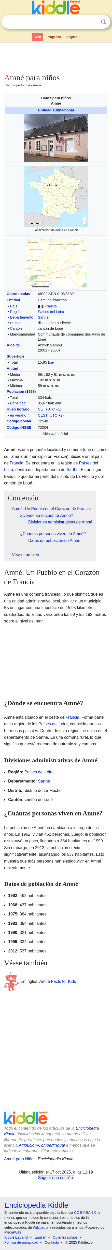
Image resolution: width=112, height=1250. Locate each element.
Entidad (13, 300)
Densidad (17, 403)
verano (20, 415)
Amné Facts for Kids (57, 981)
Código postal (19, 421)
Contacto (52, 1242)
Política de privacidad (21, 1242)
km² (51, 362)
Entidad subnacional (56, 110)
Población (15, 391)
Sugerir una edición (55, 1178)
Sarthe (43, 317)
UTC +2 (56, 415)
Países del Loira (51, 312)
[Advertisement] (56, 57)
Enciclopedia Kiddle (36, 1205)
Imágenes (54, 37)
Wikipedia (40, 1227)
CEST (43, 415)
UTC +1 (53, 409)
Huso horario (18, 409)
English (71, 37)
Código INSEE (19, 427)
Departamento (21, 317)
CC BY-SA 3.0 (85, 1212)
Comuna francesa (52, 300)
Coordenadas (18, 294)
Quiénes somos (65, 1237)
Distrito (15, 323)
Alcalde (13, 345)
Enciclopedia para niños (23, 85)
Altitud (12, 368)
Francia (51, 306)
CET (41, 409)
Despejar (93, 22)
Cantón (16, 328)
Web (38, 37)
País (13, 306)
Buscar (103, 22)
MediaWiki (12, 1232)
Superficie (15, 356)
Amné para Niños (20, 1159)
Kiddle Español (16, 1237)
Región (16, 312)
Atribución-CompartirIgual (42, 1145)
